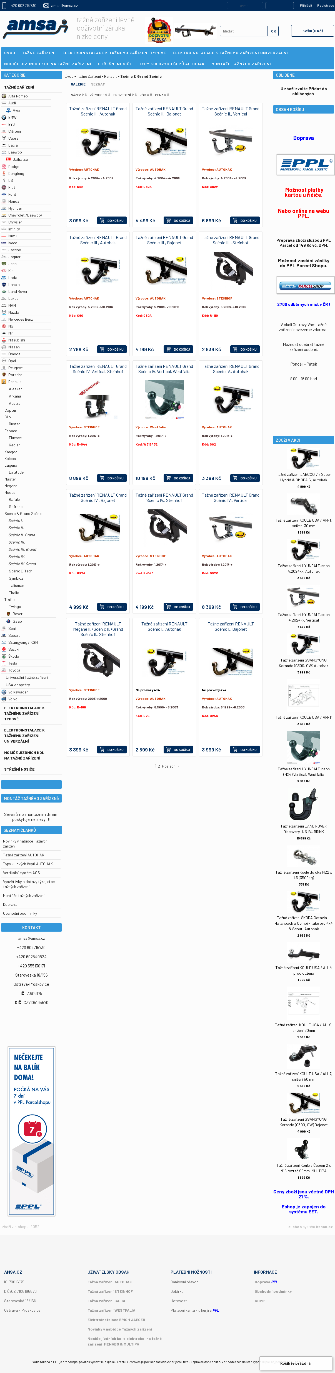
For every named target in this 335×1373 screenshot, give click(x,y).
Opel (8, 360)
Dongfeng (12, 173)
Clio (7, 416)
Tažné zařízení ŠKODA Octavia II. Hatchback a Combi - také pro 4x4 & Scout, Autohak (303, 923)
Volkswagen (14, 692)
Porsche (11, 374)
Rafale (14, 499)
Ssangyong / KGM (19, 642)
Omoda (11, 353)
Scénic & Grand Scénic (23, 513)
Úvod (69, 76)
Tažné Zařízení (19, 87)
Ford (8, 194)
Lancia (10, 284)
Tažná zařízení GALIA (106, 1300)
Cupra (10, 138)
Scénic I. (15, 520)
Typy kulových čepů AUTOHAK (28, 863)
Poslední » (170, 766)
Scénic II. (16, 527)
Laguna (10, 465)
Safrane (15, 506)
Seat (9, 628)
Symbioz (16, 578)
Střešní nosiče (19, 769)
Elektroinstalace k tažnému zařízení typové (24, 713)
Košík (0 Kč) (312, 30)
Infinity (10, 229)
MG (7, 326)
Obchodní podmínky (273, 1291)
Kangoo (11, 451)
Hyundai (11, 208)
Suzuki (10, 649)
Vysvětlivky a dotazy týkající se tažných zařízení (29, 884)
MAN (8, 305)
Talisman (16, 585)
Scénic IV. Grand (22, 563)
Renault (11, 381)
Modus (9, 492)
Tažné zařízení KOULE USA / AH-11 (303, 717)
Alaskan (15, 388)
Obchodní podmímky (20, 913)
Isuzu (9, 235)
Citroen (11, 131)
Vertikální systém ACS (21, 872)
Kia (7, 270)
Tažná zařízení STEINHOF (110, 1291)
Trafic (9, 599)
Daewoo (11, 152)
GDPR (260, 1300)
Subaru (11, 635)
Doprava (10, 904)
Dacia (9, 145)
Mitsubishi (13, 340)
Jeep (9, 263)
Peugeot (12, 367)
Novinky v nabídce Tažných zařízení (120, 1329)
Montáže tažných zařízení (23, 895)
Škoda (10, 656)
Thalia (14, 592)
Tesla (9, 663)
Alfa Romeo (14, 96)
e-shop (295, 1226)
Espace (10, 430)
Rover (14, 613)
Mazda (10, 312)
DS (7, 180)
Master (10, 479)
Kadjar (14, 444)
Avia (13, 110)
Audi (8, 102)
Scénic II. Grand (21, 534)
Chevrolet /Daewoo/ (21, 215)
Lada (9, 277)
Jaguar (11, 256)
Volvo (9, 698)
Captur (10, 410)
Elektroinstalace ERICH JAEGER (116, 1319)
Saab (14, 621)
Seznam (98, 84)
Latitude (16, 472)
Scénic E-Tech (20, 571)
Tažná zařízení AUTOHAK (23, 855)
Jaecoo (11, 249)
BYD (8, 124)
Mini (7, 333)
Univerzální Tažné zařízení (27, 677)
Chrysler (11, 222)
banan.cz (324, 1226)
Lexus (9, 298)
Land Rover (14, 291)
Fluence (15, 437)
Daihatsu (17, 159)
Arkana (15, 396)
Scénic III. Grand (22, 549)
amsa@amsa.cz (64, 5)
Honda (10, 201)
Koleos (10, 458)
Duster (14, 423)
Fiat (8, 187)
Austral (15, 403)
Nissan (10, 346)
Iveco (9, 242)
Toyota (10, 670)
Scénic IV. (16, 556)
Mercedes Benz (17, 319)
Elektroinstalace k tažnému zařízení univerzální (24, 735)
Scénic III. (16, 542)
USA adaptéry (18, 684)
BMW (8, 117)
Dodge (10, 166)
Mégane (10, 485)
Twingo (15, 606)
